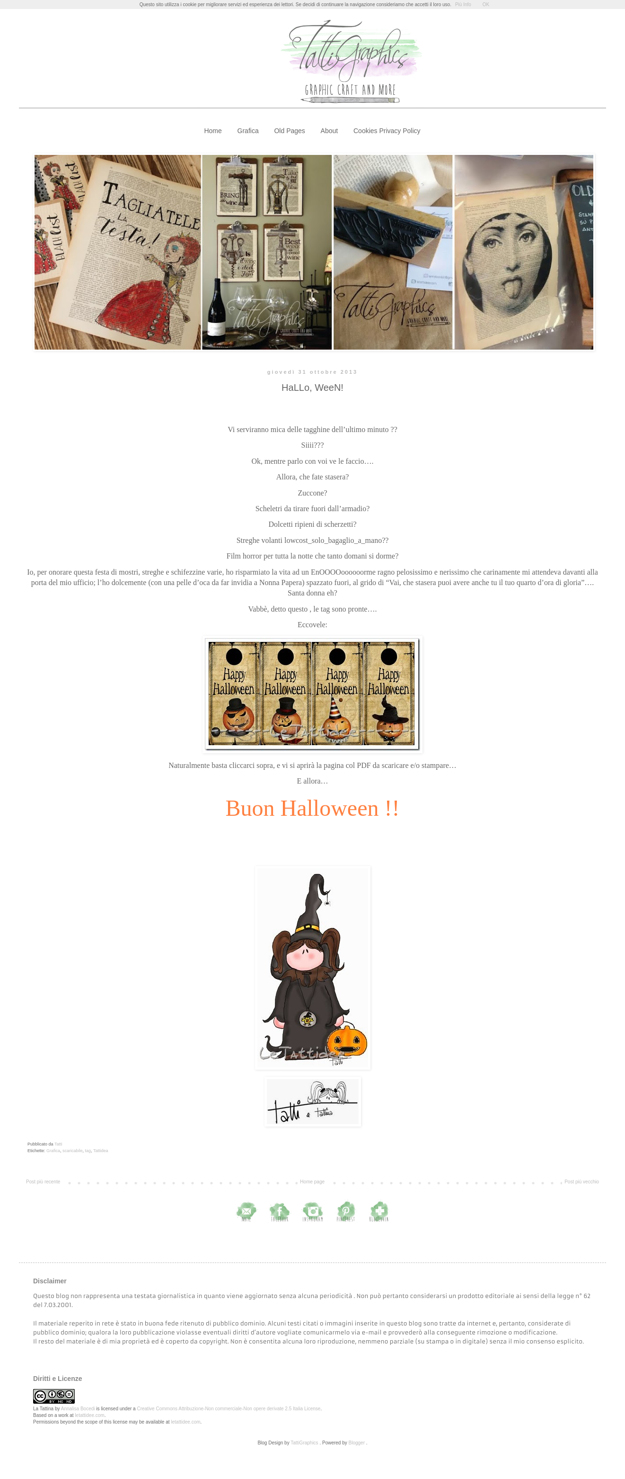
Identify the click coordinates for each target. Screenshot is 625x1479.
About (329, 131)
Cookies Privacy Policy (387, 131)
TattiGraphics (304, 1442)
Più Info (463, 4)
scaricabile (72, 1150)
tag (88, 1150)
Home (212, 131)
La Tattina (43, 1408)
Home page (312, 1181)
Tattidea (100, 1150)
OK (486, 4)
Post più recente (43, 1181)
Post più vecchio (581, 1181)
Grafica (248, 131)
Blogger (357, 1442)
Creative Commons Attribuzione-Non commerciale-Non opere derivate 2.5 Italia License (228, 1408)
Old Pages (289, 131)
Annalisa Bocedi (78, 1408)
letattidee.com (89, 1415)
